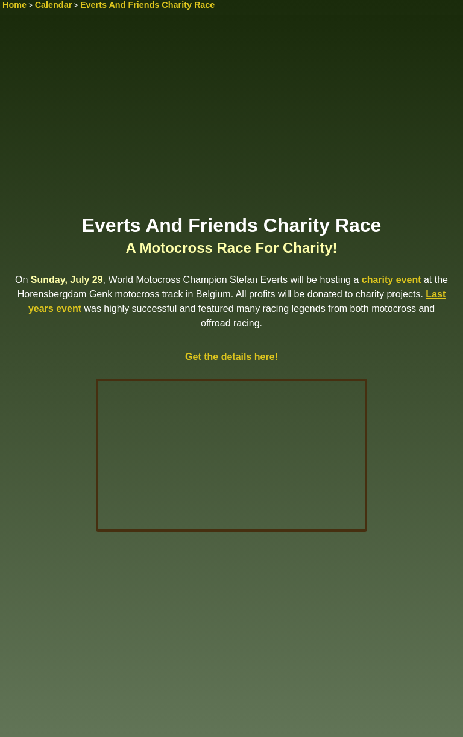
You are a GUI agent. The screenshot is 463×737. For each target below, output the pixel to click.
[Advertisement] (231, 118)
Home (14, 5)
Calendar (53, 5)
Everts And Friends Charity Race (147, 5)
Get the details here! (231, 357)
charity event (391, 280)
